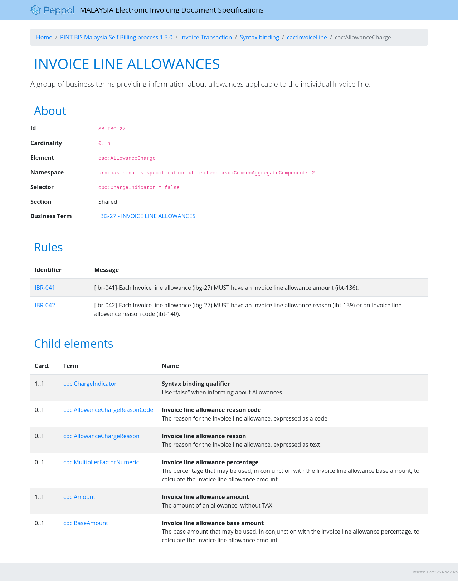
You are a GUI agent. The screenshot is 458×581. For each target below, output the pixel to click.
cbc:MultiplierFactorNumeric (101, 462)
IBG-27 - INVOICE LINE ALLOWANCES (146, 216)
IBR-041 (45, 288)
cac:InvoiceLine (307, 37)
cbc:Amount (79, 497)
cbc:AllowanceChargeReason (101, 436)
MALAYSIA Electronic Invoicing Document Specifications (147, 10)
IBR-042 (45, 305)
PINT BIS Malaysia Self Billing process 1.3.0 (116, 37)
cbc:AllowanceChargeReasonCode (108, 410)
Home (44, 37)
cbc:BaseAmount (85, 523)
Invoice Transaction (206, 37)
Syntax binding (259, 37)
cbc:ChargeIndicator (90, 384)
